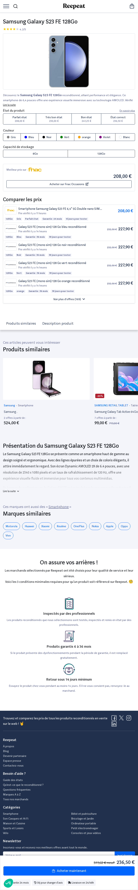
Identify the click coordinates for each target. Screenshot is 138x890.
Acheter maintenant (69, 871)
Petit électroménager (84, 828)
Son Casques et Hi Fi (15, 818)
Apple (109, 526)
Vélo (5, 833)
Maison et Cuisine (14, 823)
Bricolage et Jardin (82, 818)
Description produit (57, 323)
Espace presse (12, 760)
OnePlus (78, 526)
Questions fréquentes (17, 789)
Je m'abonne (124, 855)
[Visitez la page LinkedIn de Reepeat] (114, 725)
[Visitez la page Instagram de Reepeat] (129, 719)
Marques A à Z (12, 794)
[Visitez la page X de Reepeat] (122, 719)
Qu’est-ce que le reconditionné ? (23, 784)
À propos (8, 746)
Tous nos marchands (15, 799)
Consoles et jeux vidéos (86, 833)
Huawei (29, 526)
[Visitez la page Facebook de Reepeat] (114, 719)
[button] (69, 299)
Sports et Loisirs (13, 828)
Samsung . (10, 412)
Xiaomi (45, 526)
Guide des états (13, 780)
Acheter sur (69, 184)
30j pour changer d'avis (48, 882)
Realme (61, 526)
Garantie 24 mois (17, 882)
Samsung (10, 405)
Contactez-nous (13, 765)
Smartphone (25, 405)
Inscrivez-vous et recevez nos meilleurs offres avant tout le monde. (45, 847)
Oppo (124, 526)
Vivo (8, 535)
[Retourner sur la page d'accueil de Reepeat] (74, 6)
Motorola (11, 526)
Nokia (95, 526)
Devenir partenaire (14, 755)
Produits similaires (21, 323)
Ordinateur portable (83, 823)
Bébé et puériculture (84, 813)
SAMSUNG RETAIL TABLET (111, 405)
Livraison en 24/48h (81, 882)
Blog (6, 751)
